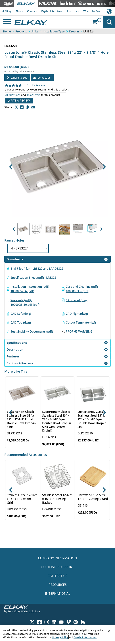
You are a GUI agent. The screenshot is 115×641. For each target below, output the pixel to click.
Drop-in (74, 31)
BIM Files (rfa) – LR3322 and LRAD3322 (37, 269)
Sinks (34, 31)
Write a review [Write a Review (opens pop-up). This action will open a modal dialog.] (19, 101)
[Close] (109, 631)
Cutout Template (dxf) (81, 322)
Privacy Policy (60, 637)
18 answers (33, 95)
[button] (10, 167)
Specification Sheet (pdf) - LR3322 (33, 278)
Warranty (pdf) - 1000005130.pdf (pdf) (25, 302)
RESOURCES (58, 584)
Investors (73, 11)
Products (21, 31)
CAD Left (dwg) (21, 314)
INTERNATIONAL (57, 593)
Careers (32, 11)
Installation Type (54, 31)
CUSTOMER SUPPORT (57, 567)
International (109, 11)
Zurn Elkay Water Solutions (24, 611)
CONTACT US (57, 575)
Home (7, 31)
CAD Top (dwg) (21, 322)
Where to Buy (91, 11)
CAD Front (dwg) (77, 300)
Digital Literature (51, 11)
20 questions (12, 95)
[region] (57, 633)
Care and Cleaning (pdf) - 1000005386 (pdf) (82, 289)
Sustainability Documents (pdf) (32, 331)
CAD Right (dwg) (77, 314)
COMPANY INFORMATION (57, 558)
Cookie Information (85, 637)
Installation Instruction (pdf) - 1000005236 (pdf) (31, 289)
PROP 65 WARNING (79, 331)
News (19, 11)
